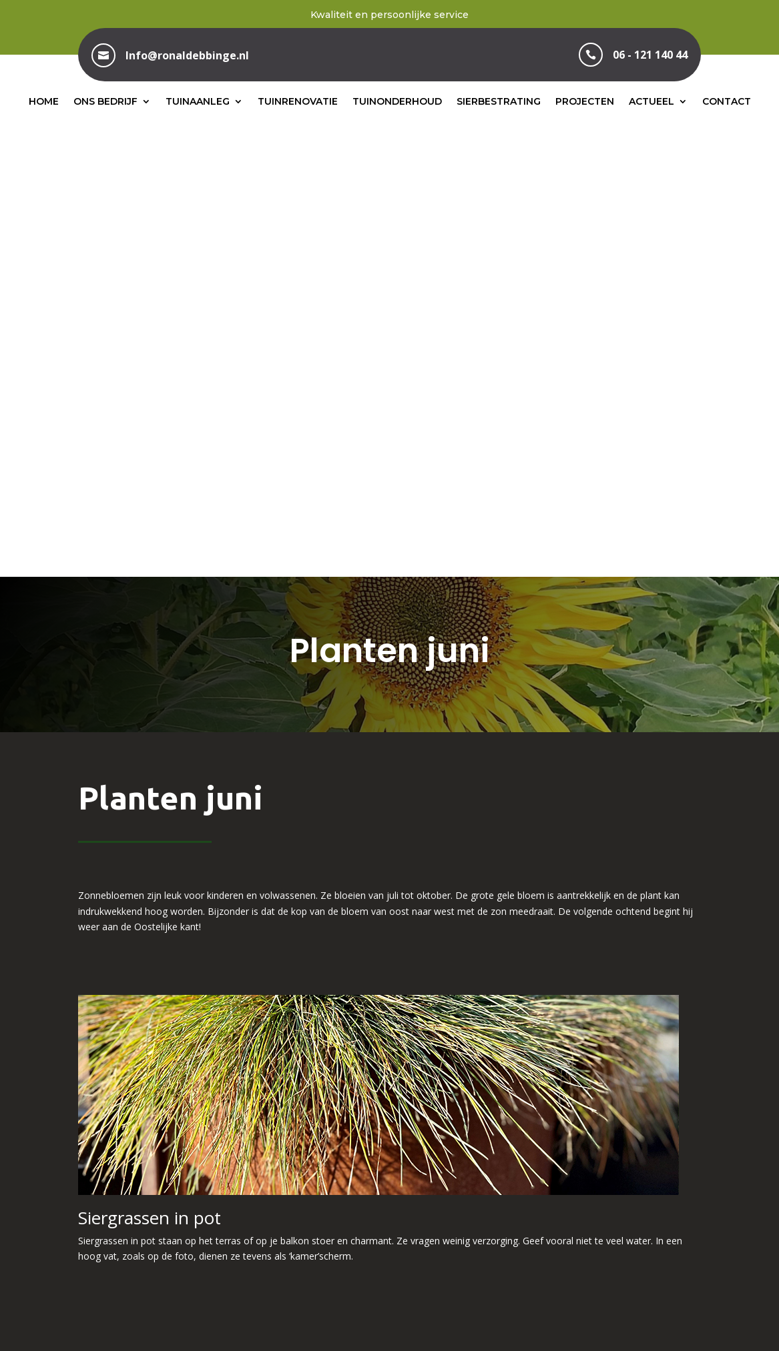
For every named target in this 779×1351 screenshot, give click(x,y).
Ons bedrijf (105, 101)
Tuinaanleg (198, 101)
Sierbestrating (499, 101)
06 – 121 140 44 (389, 1200)
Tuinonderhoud (397, 101)
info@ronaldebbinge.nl (608, 1200)
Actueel (651, 101)
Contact (726, 101)
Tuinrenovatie (298, 101)
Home (44, 101)
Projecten (584, 101)
